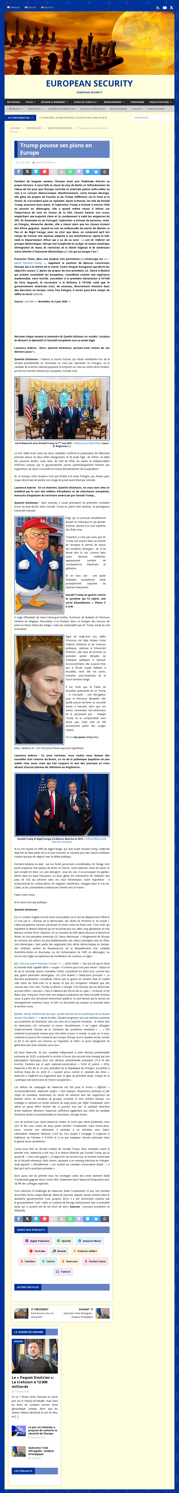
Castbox (30, 1260)
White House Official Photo (88, 442)
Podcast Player (156, 108)
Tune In (65, 1271)
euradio (29, 300)
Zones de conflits (85, 101)
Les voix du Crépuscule (92, 108)
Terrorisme (137, 101)
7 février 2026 (22, 1390)
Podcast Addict (87, 1250)
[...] (16, 1415)
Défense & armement (53, 101)
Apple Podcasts (40, 1240)
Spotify (66, 1240)
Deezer (61, 1250)
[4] (69, 445)
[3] (37, 270)
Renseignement (113, 101)
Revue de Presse (118, 108)
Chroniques (34, 108)
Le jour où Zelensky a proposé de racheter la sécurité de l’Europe (42, 1429)
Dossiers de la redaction (61, 108)
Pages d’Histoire (159, 101)
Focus (29, 101)
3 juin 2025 (24, 161)
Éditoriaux (13, 101)
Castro (50, 1260)
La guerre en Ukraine (28, 1331)
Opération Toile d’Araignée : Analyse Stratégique (41, 1450)
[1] (67, 250)
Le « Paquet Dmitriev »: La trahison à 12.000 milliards (33, 1381)
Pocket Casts (97, 1260)
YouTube (39, 1250)
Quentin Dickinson (45, 161)
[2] (81, 258)
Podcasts (137, 108)
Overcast (72, 1260)
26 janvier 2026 (38, 1436)
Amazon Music (92, 1240)
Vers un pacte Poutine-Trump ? (39, 962)
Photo (69, 736)
